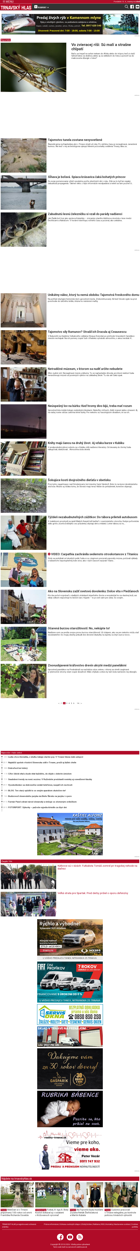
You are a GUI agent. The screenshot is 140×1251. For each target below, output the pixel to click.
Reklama (96, 1224)
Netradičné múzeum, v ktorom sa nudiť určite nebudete (85, 369)
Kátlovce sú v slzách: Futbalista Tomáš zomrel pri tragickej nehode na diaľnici (97, 867)
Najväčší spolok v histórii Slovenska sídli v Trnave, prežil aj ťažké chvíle (42, 762)
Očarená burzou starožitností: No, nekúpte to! (79, 628)
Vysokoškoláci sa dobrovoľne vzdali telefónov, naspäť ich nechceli (40, 785)
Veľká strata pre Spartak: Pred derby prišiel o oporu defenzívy (93, 893)
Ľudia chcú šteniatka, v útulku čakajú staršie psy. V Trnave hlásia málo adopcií (45, 757)
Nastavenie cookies (122, 1224)
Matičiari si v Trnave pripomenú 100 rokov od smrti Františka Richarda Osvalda (16, 1212)
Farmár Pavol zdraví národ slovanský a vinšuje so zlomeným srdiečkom (42, 802)
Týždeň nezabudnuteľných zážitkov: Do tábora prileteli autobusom (92, 517)
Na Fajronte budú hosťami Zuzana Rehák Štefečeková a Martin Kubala (86, 1212)
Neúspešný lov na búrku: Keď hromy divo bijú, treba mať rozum (90, 406)
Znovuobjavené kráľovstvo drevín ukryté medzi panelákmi (87, 665)
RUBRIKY (41, 7)
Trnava (3, 1210)
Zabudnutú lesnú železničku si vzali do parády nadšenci (85, 214)
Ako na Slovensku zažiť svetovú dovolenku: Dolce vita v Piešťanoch (93, 591)
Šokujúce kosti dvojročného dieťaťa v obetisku (79, 480)
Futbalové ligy (41, 1210)
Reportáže (5, 40)
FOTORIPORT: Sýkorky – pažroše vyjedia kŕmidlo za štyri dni (37, 807)
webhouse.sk (81, 1247)
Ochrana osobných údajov (70, 1224)
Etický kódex (87, 1224)
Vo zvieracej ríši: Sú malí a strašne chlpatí (101, 46)
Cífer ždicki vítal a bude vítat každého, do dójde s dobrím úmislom (40, 774)
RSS (102, 1224)
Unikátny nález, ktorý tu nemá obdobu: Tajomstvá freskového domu (93, 295)
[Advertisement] (24, 117)
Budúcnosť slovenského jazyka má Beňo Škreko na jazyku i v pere (40, 796)
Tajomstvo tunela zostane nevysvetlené (75, 140)
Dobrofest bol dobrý (18, 768)
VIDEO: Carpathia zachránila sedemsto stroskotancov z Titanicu (93, 554)
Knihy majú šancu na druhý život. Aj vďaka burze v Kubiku (86, 443)
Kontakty (109, 1224)
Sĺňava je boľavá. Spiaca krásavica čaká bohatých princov (87, 177)
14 (78, 703)
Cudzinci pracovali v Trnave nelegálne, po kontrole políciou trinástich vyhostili (120, 1212)
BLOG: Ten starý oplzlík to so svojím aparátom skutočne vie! (37, 790)
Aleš (138, 1)
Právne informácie (51, 1224)
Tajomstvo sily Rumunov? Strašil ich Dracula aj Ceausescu (87, 331)
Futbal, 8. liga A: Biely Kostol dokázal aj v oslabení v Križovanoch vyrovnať (51, 1212)
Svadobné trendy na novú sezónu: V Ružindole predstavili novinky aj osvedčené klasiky (50, 779)
